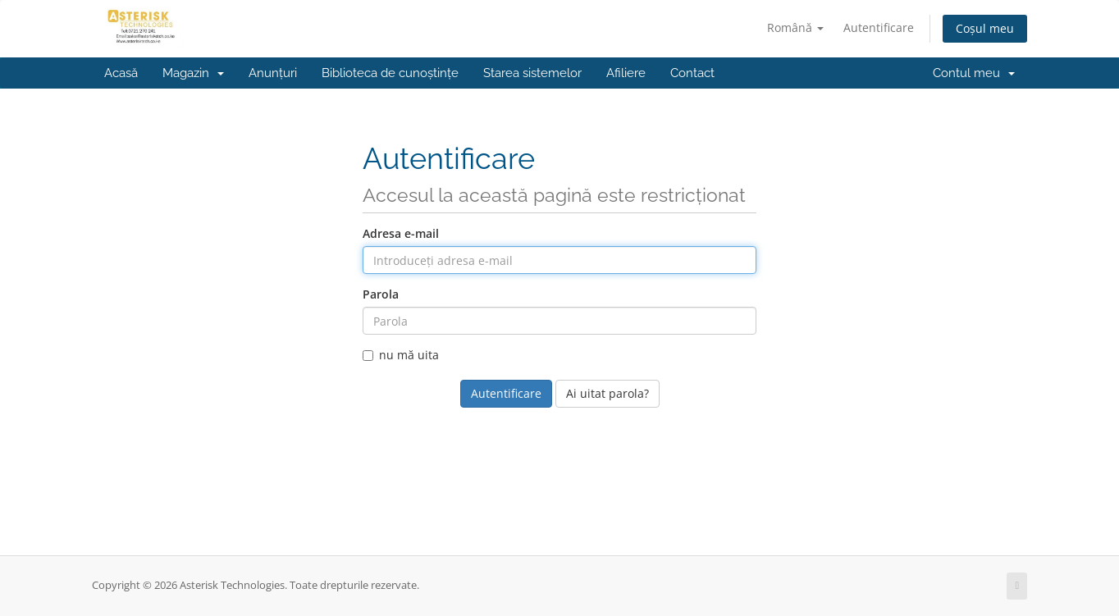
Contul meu (974, 73)
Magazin (193, 73)
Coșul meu (985, 28)
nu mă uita (401, 355)
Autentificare (878, 27)
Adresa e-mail (401, 233)
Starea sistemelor (532, 73)
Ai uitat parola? (607, 393)
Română (795, 27)
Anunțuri (273, 73)
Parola (381, 294)
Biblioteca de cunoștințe (390, 73)
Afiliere (626, 73)
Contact (692, 73)
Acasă (121, 73)
